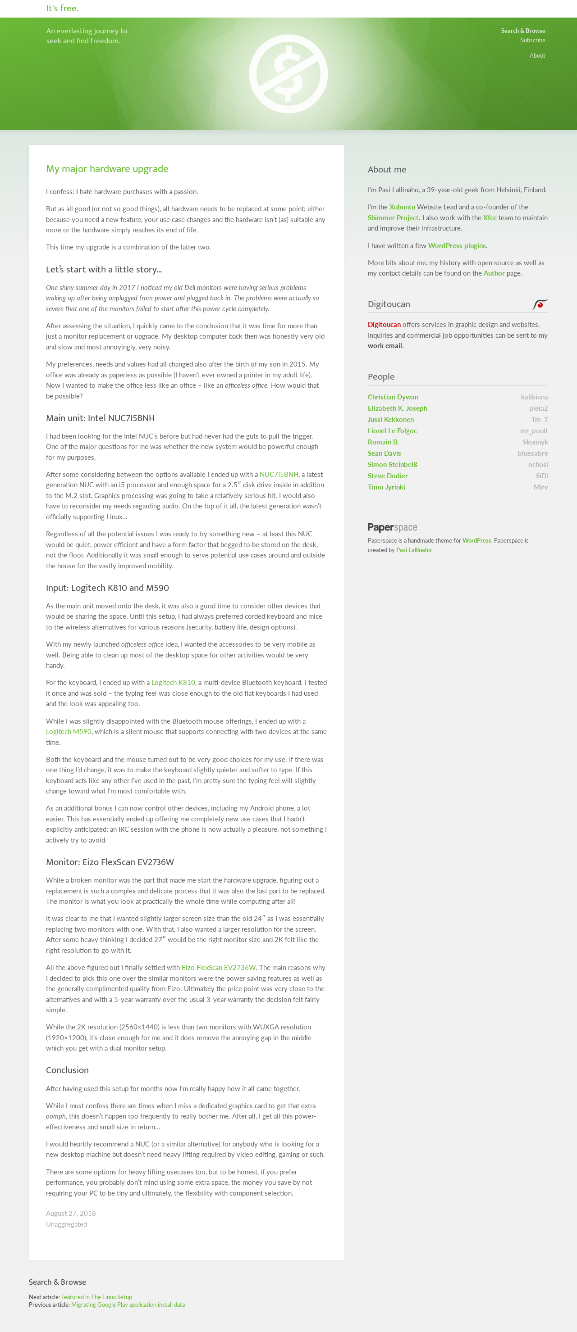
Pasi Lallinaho (413, 549)
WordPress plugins (457, 245)
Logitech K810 (173, 682)
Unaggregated (66, 1224)
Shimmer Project (393, 218)
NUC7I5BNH (279, 474)
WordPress (477, 540)
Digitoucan (384, 324)
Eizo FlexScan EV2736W (219, 967)
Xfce (490, 218)
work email (385, 345)
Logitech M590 (69, 731)
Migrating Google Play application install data (128, 1304)
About (537, 55)
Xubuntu (402, 207)
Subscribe (533, 40)
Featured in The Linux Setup (96, 1296)
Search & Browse (523, 30)
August (56, 1213)
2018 (88, 1213)
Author (494, 273)
